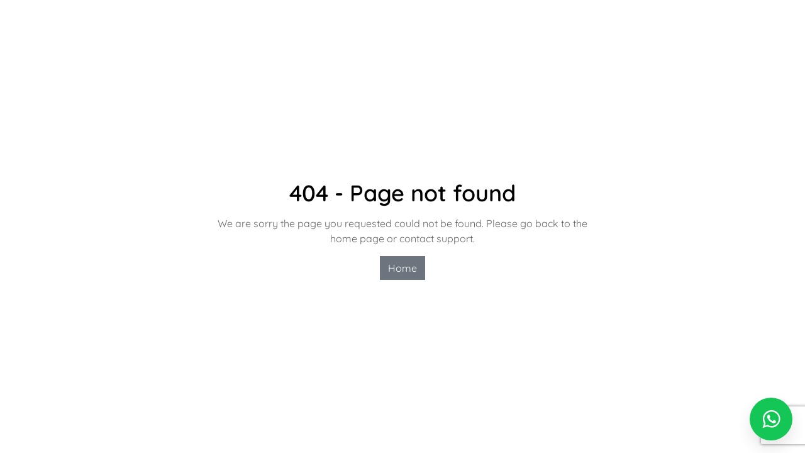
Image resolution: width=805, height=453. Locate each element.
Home (402, 268)
